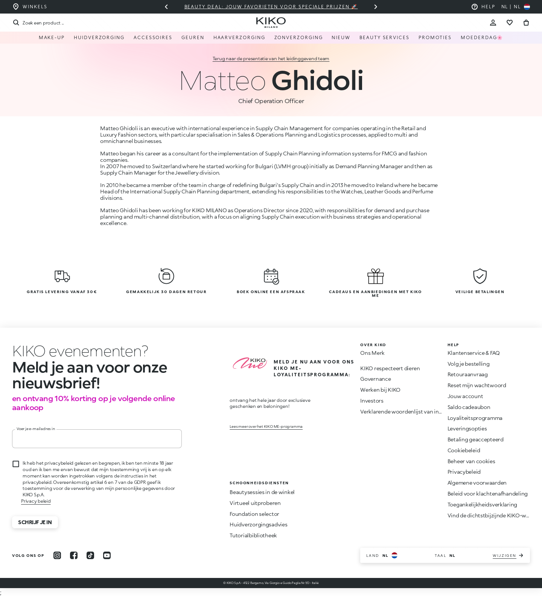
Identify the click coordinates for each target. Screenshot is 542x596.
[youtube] (107, 555)
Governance (375, 379)
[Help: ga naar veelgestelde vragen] (483, 7)
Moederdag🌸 (482, 37)
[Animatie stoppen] (66, 351)
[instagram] (57, 555)
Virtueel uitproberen (255, 503)
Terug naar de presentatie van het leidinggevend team (271, 58)
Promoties (435, 37)
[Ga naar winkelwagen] (526, 22)
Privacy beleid (36, 501)
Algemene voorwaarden (477, 482)
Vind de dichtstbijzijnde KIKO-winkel (493, 515)
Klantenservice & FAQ (474, 353)
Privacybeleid (464, 471)
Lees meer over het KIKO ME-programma (266, 426)
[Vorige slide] (166, 7)
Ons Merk (372, 353)
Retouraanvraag (468, 374)
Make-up (52, 37)
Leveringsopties (467, 428)
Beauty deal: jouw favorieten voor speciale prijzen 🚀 (271, 6)
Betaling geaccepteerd (476, 439)
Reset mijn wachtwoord (477, 385)
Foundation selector (254, 514)
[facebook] (74, 555)
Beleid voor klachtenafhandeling (488, 493)
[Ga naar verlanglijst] (509, 22)
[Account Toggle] (493, 22)
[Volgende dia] (375, 7)
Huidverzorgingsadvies (258, 524)
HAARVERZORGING (239, 37)
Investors (371, 400)
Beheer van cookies (471, 461)
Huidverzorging (99, 37)
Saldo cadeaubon (469, 407)
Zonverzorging (298, 37)
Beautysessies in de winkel (262, 492)
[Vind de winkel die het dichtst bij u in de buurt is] (29, 7)
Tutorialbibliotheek (253, 535)
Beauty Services (384, 37)
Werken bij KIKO (380, 389)
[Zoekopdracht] (38, 22)
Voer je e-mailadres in (36, 428)
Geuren (192, 37)
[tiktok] (90, 555)
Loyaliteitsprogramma (475, 418)
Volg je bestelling (469, 363)
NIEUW (341, 37)
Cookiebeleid (464, 450)
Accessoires (153, 37)
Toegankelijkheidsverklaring (482, 504)
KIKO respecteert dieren (390, 368)
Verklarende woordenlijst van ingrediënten (413, 411)
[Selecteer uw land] (515, 7)
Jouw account (465, 396)
